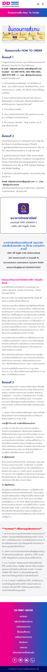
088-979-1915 (8, 75)
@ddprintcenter (34, 75)
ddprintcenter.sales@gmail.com (26, 68)
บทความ (23, 647)
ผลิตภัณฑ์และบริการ (23, 621)
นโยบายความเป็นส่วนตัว (23, 652)
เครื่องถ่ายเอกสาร (23, 637)
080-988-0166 (33, 71)
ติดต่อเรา (23, 642)
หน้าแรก (23, 616)
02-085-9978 (17, 71)
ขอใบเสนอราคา (23, 626)
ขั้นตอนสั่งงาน (23, 632)
